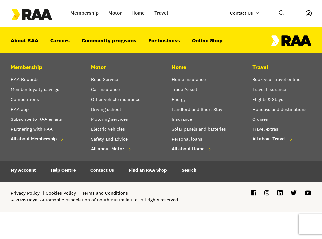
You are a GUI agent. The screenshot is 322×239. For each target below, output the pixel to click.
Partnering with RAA (32, 129)
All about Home (188, 149)
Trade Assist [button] (184, 89)
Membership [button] (84, 13)
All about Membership (34, 139)
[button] (282, 13)
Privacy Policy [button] (25, 193)
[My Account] (308, 13)
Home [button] (138, 13)
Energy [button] (179, 99)
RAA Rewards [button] (25, 79)
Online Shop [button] (207, 40)
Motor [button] (115, 13)
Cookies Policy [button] (61, 193)
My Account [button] (23, 170)
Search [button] (189, 170)
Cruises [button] (260, 119)
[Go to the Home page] (38, 14)
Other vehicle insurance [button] (115, 99)
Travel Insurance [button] (269, 89)
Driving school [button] (106, 109)
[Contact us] (245, 13)
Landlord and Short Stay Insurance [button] (197, 114)
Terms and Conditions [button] (105, 193)
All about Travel (269, 139)
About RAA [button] (24, 40)
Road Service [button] (104, 79)
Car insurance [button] (105, 89)
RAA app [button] (20, 109)
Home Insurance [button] (189, 79)
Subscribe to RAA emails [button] (36, 119)
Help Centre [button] (63, 170)
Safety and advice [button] (109, 139)
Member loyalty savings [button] (35, 89)
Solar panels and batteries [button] (199, 129)
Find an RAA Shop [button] (148, 170)
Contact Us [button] (102, 170)
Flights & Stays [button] (267, 99)
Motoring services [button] (109, 119)
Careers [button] (60, 40)
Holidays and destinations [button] (279, 109)
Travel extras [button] (265, 129)
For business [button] (164, 40)
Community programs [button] (109, 40)
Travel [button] (161, 13)
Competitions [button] (25, 99)
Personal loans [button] (187, 139)
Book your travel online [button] (276, 79)
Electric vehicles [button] (108, 129)
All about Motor (107, 149)
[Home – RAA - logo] (291, 44)
